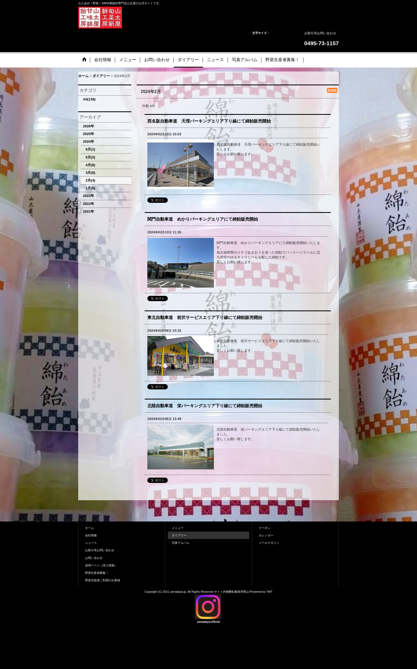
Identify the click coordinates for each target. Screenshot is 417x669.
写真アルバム (180, 542)
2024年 (88, 142)
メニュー (178, 527)
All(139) (89, 99)
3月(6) (90, 173)
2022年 (88, 204)
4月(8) (90, 165)
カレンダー (266, 535)
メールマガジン (269, 542)
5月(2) (90, 157)
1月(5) (90, 188)
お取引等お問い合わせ (320, 33)
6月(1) (90, 149)
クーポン (264, 527)
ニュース (91, 542)
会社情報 (91, 535)
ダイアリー (179, 535)
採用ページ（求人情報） (101, 565)
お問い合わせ (94, 557)
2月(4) (90, 180)
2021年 (88, 211)
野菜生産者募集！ (97, 572)
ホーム (89, 527)
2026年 (88, 126)
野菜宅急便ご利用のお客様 (102, 580)
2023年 (88, 196)
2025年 (88, 134)
